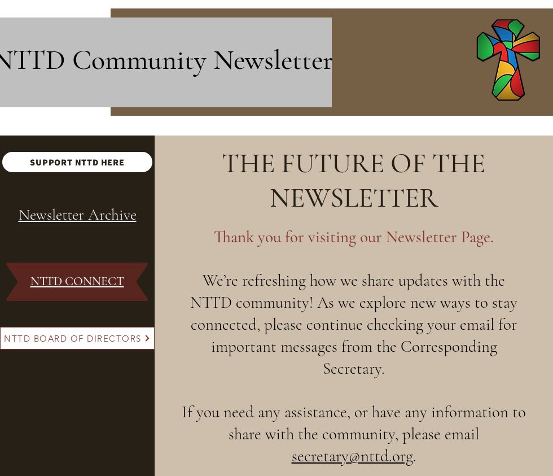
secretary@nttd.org (352, 456)
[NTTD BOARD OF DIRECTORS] (77, 338)
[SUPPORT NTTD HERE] (77, 162)
